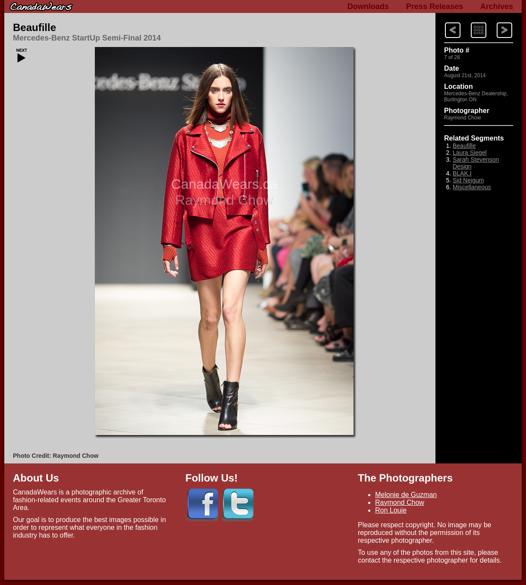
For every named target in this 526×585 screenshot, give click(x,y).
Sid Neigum (468, 180)
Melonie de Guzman (406, 494)
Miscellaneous (472, 187)
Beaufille (34, 27)
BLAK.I (462, 173)
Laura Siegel (470, 152)
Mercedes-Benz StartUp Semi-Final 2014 (87, 38)
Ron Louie (391, 510)
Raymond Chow (399, 502)
